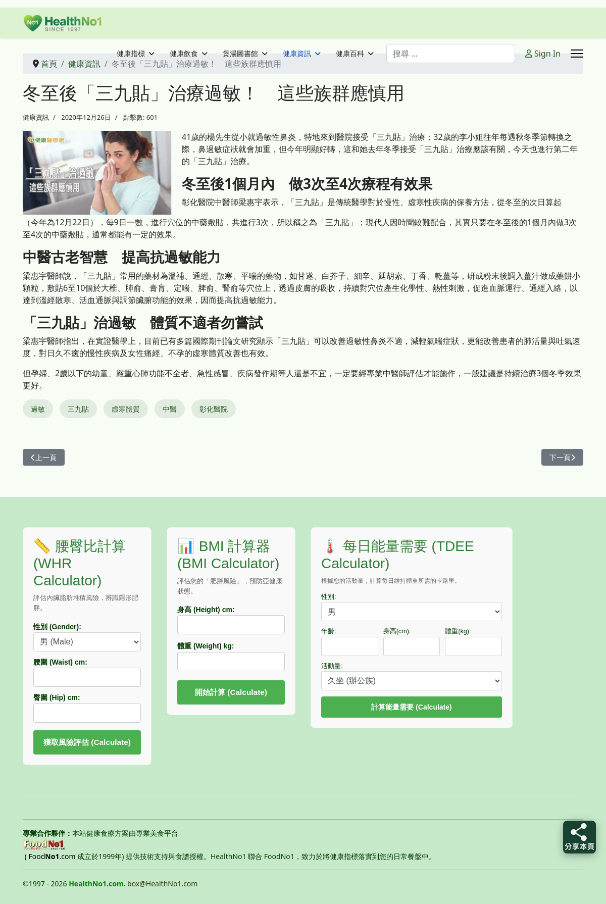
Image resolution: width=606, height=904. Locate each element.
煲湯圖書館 (240, 53)
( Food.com (50, 856)
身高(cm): (397, 631)
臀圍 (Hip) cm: (56, 697)
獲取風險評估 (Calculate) (87, 742)
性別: (328, 596)
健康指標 (131, 53)
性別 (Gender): (57, 627)
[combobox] (450, 53)
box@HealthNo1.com (162, 883)
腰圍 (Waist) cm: (60, 662)
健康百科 (350, 53)
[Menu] (577, 53)
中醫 (170, 409)
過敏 (38, 409)
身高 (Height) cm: (206, 610)
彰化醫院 (213, 409)
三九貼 (78, 409)
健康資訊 (297, 53)
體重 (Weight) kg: (205, 646)
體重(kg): (458, 631)
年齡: (328, 631)
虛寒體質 (126, 409)
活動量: (332, 666)
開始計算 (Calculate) (231, 692)
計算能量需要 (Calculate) (411, 707)
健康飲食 (184, 53)
